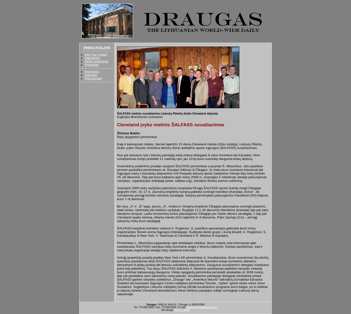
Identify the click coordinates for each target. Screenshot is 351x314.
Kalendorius (92, 58)
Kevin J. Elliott (182, 310)
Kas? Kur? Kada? (96, 54)
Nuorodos (91, 75)
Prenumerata (93, 78)
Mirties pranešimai (96, 61)
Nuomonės (92, 71)
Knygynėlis (92, 65)
